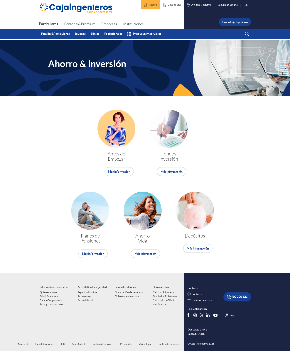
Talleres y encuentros (127, 296)
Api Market (78, 343)
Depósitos (195, 235)
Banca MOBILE (196, 333)
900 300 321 (237, 297)
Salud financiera (49, 296)
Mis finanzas (160, 304)
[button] (150, 4)
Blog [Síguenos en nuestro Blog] (229, 315)
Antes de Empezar (116, 156)
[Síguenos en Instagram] (195, 315)
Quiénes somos (48, 292)
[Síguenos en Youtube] (216, 315)
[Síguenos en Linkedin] (208, 315)
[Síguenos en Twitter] (202, 315)
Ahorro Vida (142, 238)
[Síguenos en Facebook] (189, 315)
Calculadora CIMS (163, 300)
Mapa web (22, 343)
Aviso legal (145, 343)
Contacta (196, 294)
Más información (119, 171)
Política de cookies (102, 343)
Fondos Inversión (168, 156)
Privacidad (125, 343)
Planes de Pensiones (90, 238)
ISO (62, 343)
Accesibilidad (85, 300)
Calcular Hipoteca (163, 292)
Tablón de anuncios (169, 343)
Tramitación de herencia (129, 292)
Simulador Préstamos (165, 296)
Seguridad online (87, 292)
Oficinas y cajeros (201, 300)
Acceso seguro (85, 296)
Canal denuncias (44, 343)
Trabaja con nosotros (52, 304)
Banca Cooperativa (51, 300)
